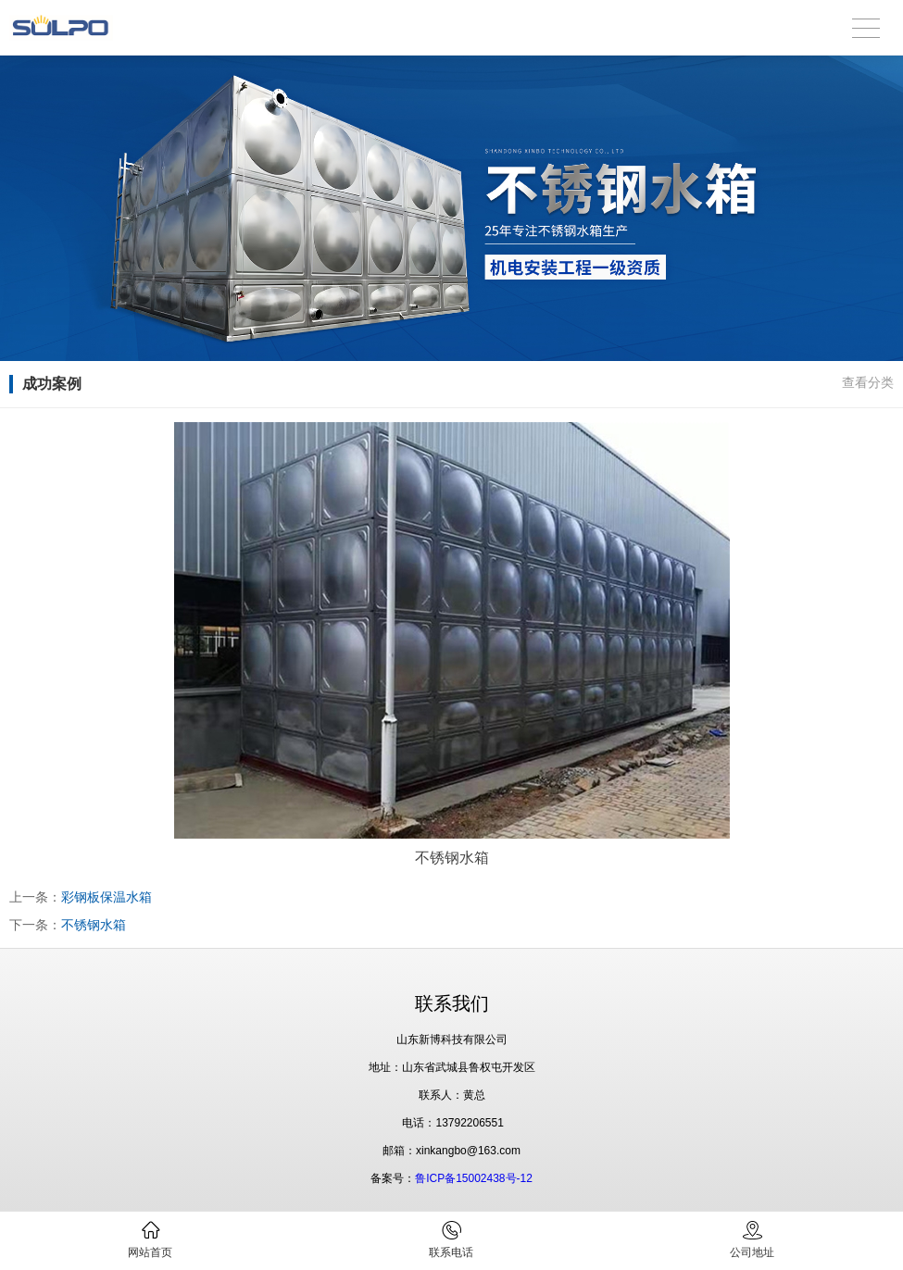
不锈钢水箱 (93, 924)
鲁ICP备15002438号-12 (474, 1178)
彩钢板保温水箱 (106, 897)
